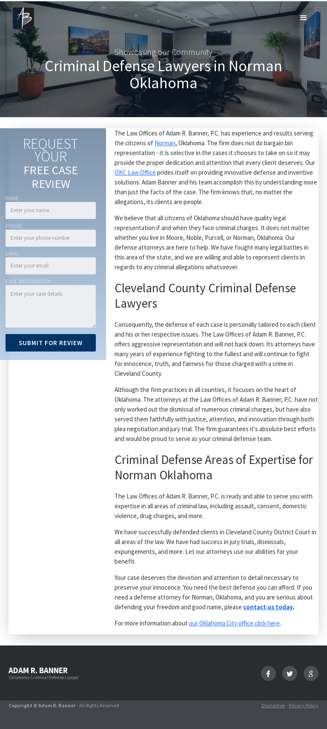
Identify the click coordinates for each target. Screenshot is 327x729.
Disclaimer (273, 705)
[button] (303, 17)
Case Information (28, 281)
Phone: (15, 226)
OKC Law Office (135, 172)
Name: (13, 198)
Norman (165, 143)
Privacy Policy (303, 705)
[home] (23, 17)
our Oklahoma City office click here (234, 623)
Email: (13, 253)
